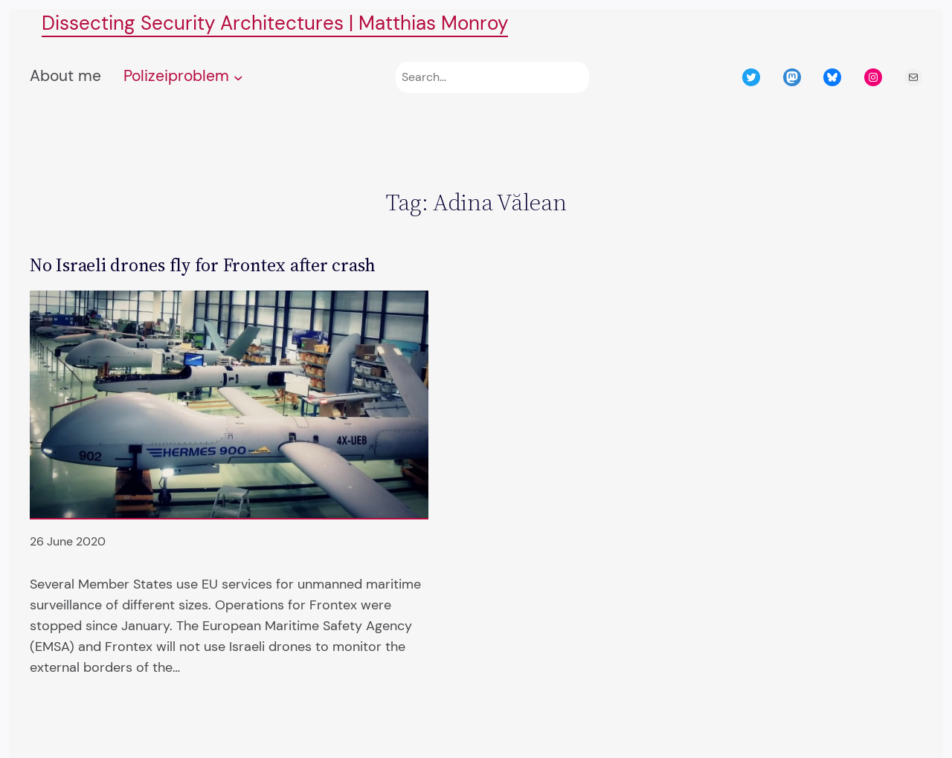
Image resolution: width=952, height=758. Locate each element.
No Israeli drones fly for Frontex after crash (203, 265)
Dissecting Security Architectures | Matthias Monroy (275, 23)
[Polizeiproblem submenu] (238, 77)
